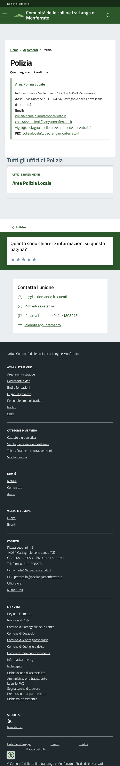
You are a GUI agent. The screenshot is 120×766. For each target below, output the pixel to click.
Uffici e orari (15, 583)
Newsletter (15, 727)
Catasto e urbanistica (21, 437)
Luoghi (11, 517)
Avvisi (11, 494)
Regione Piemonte (18, 3)
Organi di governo (19, 394)
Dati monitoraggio (19, 744)
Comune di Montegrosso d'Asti (27, 639)
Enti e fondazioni (18, 387)
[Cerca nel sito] (106, 15)
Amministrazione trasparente (27, 678)
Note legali (14, 666)
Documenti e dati (18, 380)
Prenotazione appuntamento (26, 693)
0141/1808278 (31, 563)
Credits (83, 744)
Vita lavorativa (17, 457)
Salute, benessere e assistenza (28, 444)
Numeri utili (15, 589)
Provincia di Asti (18, 620)
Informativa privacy (20, 659)
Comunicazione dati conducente (28, 653)
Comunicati (14, 487)
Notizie (12, 480)
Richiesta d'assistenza (22, 698)
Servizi (55, 744)
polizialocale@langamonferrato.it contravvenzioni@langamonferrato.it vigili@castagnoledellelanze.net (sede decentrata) (53, 121)
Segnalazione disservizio (23, 688)
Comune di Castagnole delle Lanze (30, 626)
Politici (11, 407)
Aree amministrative (21, 374)
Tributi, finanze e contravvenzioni (29, 450)
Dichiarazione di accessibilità (26, 672)
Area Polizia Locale (30, 84)
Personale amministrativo (24, 400)
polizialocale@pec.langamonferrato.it (50, 133)
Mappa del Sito (36, 749)
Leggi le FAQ (15, 683)
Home (14, 49)
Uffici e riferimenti (26, 174)
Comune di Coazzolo (20, 633)
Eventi (11, 524)
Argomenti (30, 49)
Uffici (10, 413)
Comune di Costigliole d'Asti (26, 646)
